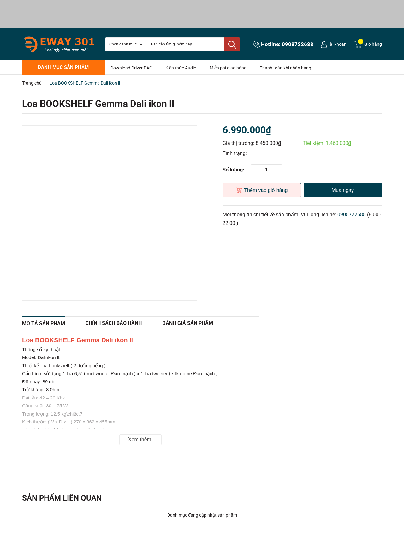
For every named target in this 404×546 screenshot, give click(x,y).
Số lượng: (233, 170)
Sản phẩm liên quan (62, 498)
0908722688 (297, 44)
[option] (109, 213)
